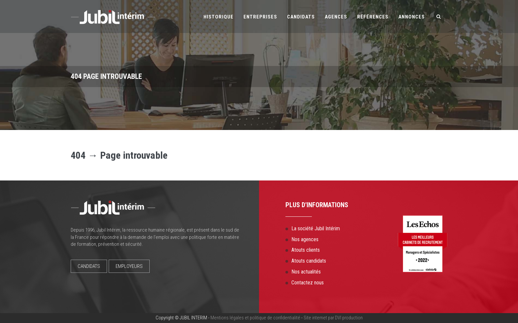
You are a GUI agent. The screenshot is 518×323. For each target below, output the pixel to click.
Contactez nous (307, 282)
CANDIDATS (89, 266)
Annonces (411, 17)
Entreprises (260, 17)
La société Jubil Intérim (315, 228)
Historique (219, 17)
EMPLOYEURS (129, 266)
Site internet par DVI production (333, 318)
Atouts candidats (308, 261)
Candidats (301, 17)
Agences (336, 17)
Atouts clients (305, 250)
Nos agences (304, 239)
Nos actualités (306, 272)
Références (372, 17)
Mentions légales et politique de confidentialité (255, 318)
